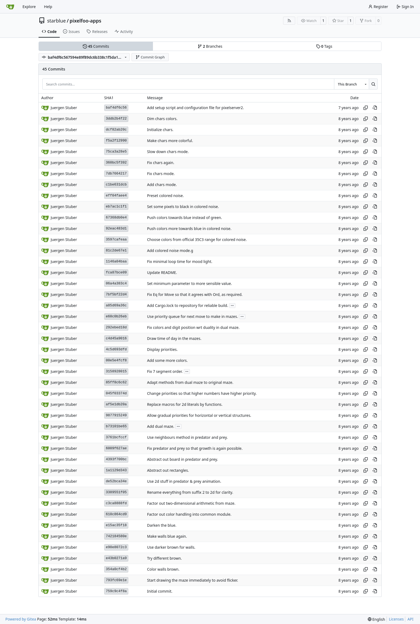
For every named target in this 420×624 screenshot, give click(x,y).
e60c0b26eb (116, 316)
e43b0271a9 (116, 558)
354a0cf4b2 (116, 569)
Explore (29, 6)
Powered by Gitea (20, 619)
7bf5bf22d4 (116, 294)
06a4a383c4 (116, 283)
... (232, 305)
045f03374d (116, 393)
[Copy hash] (366, 108)
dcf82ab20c (116, 130)
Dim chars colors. (162, 118)
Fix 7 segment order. (165, 371)
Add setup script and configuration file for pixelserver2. (195, 107)
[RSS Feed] (289, 21)
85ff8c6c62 (116, 382)
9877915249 (116, 415)
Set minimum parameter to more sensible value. (189, 283)
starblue (56, 20)
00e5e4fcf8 (116, 360)
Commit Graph (150, 57)
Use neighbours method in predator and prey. (187, 437)
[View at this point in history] (375, 108)
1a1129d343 (116, 470)
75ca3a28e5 (116, 152)
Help (48, 6)
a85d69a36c (116, 305)
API (410, 619)
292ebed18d (116, 327)
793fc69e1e (116, 580)
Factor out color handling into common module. (189, 514)
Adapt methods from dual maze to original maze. (190, 382)
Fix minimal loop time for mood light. (179, 261)
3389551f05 (116, 492)
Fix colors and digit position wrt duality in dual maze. (193, 327)
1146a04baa (116, 261)
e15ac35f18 (116, 525)
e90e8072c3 (116, 547)
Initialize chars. (160, 129)
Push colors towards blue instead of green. (184, 217)
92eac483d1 (116, 228)
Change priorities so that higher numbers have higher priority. (202, 393)
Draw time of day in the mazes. (174, 338)
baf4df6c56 (116, 108)
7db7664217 (116, 174)
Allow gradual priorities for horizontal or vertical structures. (199, 415)
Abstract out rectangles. (168, 470)
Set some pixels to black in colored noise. (183, 206)
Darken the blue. (161, 525)
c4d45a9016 (116, 338)
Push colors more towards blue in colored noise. (189, 228)
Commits (96, 46)
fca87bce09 (116, 272)
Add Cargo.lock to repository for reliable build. (187, 305)
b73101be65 (116, 426)
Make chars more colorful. (170, 140)
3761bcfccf (116, 437)
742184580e (116, 536)
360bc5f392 (116, 163)
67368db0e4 (116, 218)
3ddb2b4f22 (116, 119)
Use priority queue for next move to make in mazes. (192, 316)
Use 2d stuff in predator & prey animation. (184, 481)
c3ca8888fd (116, 503)
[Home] (10, 7)
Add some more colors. (167, 360)
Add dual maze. (160, 426)
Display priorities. (162, 349)
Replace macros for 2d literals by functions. (185, 404)
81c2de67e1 (116, 250)
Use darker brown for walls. (171, 547)
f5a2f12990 (116, 141)
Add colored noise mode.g (170, 250)
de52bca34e (116, 481)
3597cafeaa (116, 239)
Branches (210, 46)
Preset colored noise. (165, 195)
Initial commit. (159, 591)
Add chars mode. (162, 184)
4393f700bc (116, 459)
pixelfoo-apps (85, 20)
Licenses (396, 619)
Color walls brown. (163, 569)
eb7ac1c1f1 (116, 207)
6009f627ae (116, 448)
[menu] (376, 619)
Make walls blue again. (167, 536)
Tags (324, 46)
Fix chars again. (160, 162)
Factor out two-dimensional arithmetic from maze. (191, 503)
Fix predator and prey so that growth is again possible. (194, 448)
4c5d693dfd (116, 349)
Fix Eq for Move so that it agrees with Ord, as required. (194, 294)
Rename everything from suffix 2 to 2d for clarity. (190, 492)
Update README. (162, 272)
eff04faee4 (116, 196)
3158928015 (116, 371)
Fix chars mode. (161, 173)
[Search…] (373, 84)
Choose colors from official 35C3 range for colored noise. (197, 239)
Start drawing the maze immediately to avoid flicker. (192, 580)
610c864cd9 (116, 514)
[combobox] (351, 84)
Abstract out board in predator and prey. (182, 459)
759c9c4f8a (116, 591)
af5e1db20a (116, 404)
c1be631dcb (116, 185)
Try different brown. (164, 558)
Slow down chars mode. (168, 151)
